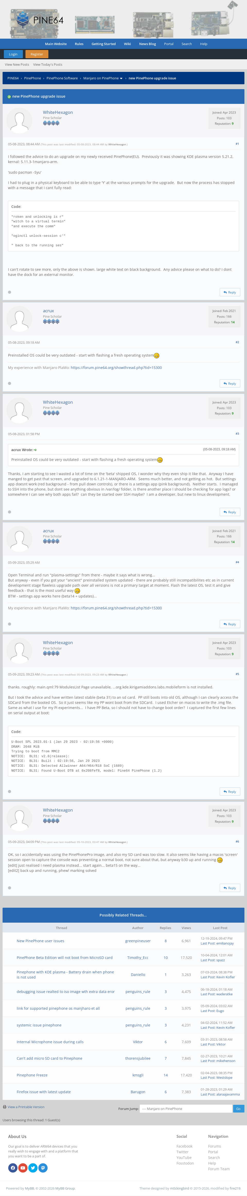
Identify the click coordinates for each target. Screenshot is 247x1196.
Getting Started (104, 43)
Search (187, 43)
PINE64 (13, 78)
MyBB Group (65, 1188)
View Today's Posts (47, 64)
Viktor (138, 1041)
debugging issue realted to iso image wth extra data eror (66, 991)
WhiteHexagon (58, 112)
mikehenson (225, 1060)
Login (13, 54)
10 (166, 957)
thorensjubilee (138, 1058)
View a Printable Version (26, 1107)
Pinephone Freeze (32, 1075)
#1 (237, 144)
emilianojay (225, 943)
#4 (237, 562)
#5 (237, 674)
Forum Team (219, 1168)
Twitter (183, 1151)
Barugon (138, 1091)
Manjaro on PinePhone (101, 78)
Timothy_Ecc (137, 957)
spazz (220, 960)
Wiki (127, 43)
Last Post (208, 943)
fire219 (235, 1188)
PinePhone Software (62, 78)
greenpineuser (138, 940)
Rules (79, 43)
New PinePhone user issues (40, 940)
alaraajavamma (228, 1094)
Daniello (138, 974)
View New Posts (17, 64)
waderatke (224, 994)
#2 (237, 342)
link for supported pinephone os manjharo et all (58, 1008)
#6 (237, 841)
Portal (168, 43)
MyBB (29, 1188)
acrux (48, 311)
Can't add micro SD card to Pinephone (49, 1058)
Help (203, 43)
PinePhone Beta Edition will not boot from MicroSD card (65, 957)
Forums (214, 1146)
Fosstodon (185, 1163)
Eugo (220, 1010)
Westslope (224, 1077)
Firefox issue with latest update (44, 1091)
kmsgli (138, 1075)
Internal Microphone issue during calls (50, 1041)
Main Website (56, 43)
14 (166, 1075)
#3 (237, 433)
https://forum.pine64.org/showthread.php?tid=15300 (116, 367)
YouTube (184, 1157)
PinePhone (32, 78)
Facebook (184, 1146)
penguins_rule (138, 991)
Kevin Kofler (225, 977)
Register (37, 54)
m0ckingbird (179, 1188)
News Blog (147, 43)
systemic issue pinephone (39, 1025)
